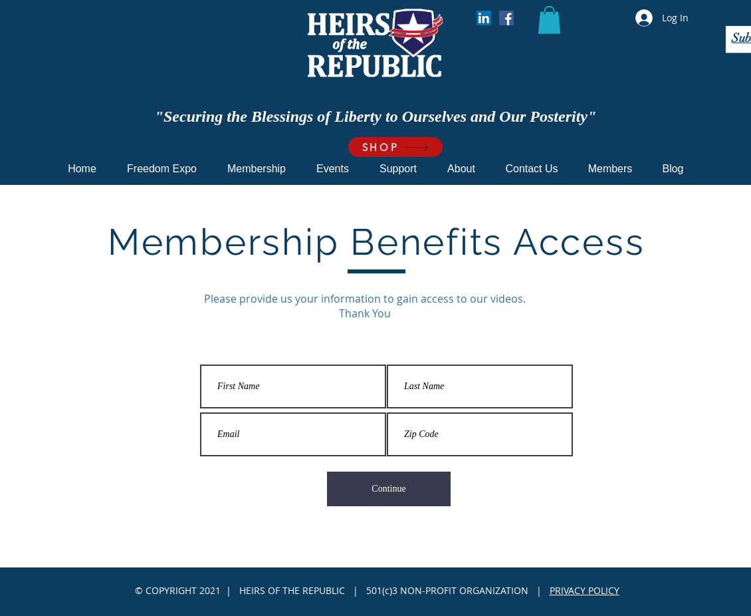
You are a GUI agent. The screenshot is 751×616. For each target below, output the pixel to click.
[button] (549, 20)
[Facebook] (506, 18)
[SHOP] (395, 147)
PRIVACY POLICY (584, 590)
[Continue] (389, 489)
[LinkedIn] (484, 18)
